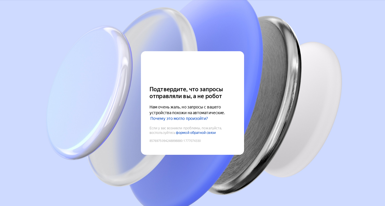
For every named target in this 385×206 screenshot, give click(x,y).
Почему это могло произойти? (179, 118)
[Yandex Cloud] (192, 68)
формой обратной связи (196, 133)
